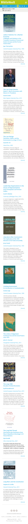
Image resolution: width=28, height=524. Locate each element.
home (2, 516)
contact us (24, 516)
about (18, 516)
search (14, 516)
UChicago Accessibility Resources (14, 513)
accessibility (8, 516)
